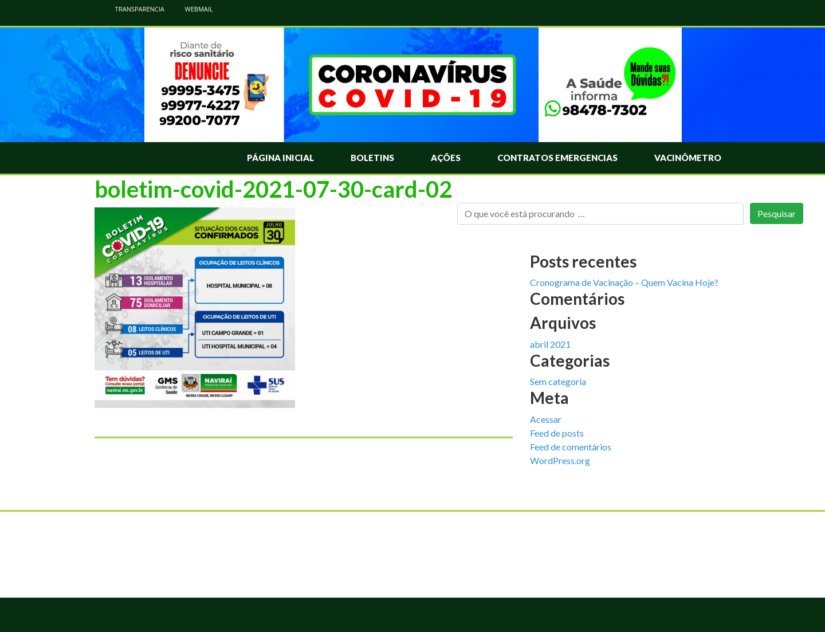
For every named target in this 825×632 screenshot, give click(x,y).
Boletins (372, 157)
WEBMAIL (193, 9)
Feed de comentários (570, 446)
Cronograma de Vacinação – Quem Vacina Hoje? (624, 282)
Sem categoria (558, 381)
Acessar (545, 419)
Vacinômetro (687, 157)
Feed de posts (557, 432)
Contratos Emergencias (557, 157)
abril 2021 (550, 344)
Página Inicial (280, 157)
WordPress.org (560, 460)
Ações (446, 157)
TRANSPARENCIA (133, 9)
